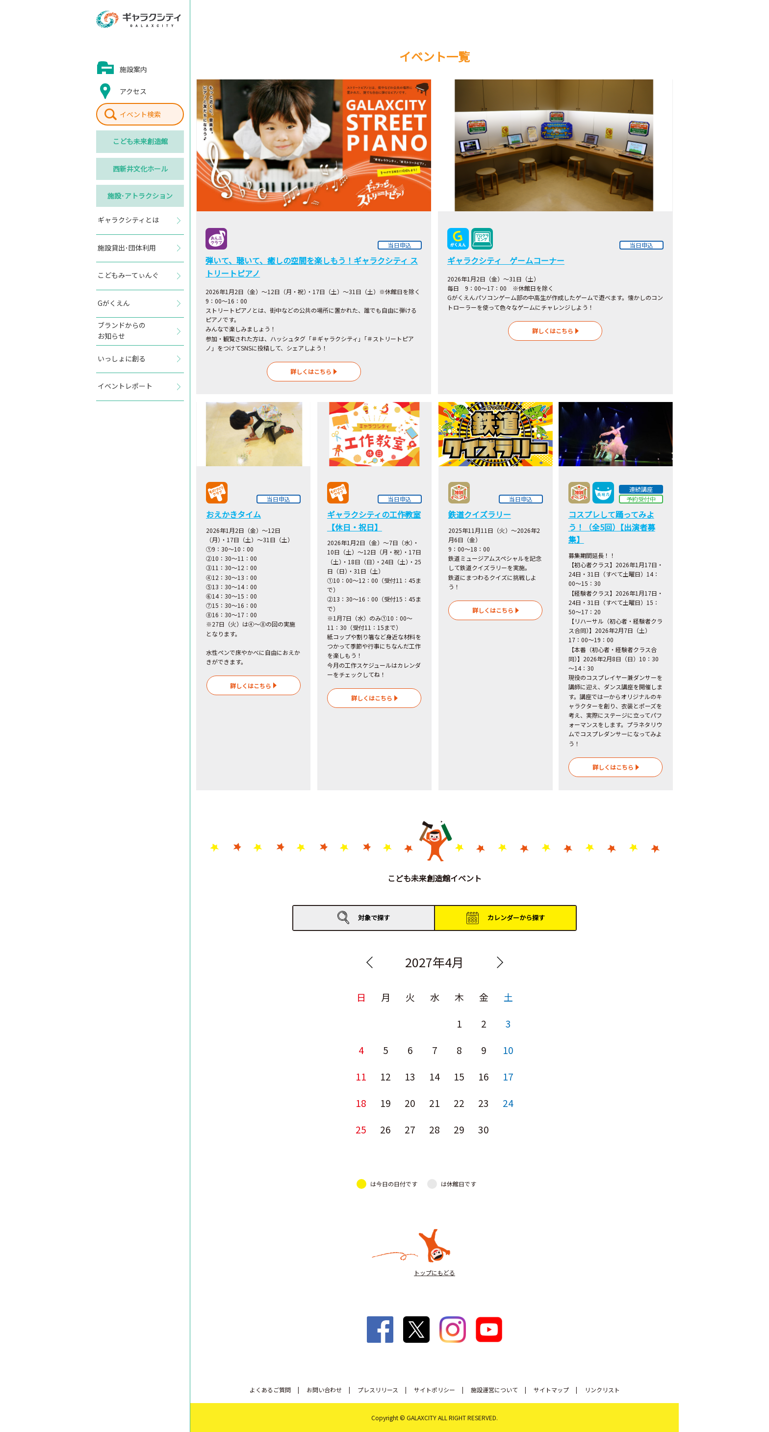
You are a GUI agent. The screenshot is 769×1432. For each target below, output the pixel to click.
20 (410, 1102)
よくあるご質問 (270, 1389)
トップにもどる (434, 1272)
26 (385, 1129)
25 (361, 1129)
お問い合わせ (324, 1389)
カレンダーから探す (516, 917)
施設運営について (494, 1389)
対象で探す (374, 917)
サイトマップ (551, 1389)
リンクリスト (602, 1389)
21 (434, 1102)
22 (459, 1102)
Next (500, 962)
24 (508, 1102)
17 (508, 1076)
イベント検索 (140, 114)
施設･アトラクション (140, 196)
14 (434, 1076)
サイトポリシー (434, 1389)
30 (483, 1129)
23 (483, 1102)
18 (361, 1102)
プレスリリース (378, 1389)
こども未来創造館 (140, 141)
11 (361, 1076)
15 (459, 1076)
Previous (369, 962)
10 (508, 1049)
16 (483, 1076)
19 (385, 1102)
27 (410, 1129)
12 (385, 1076)
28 (434, 1129)
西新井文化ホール (140, 169)
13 (410, 1076)
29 (459, 1129)
